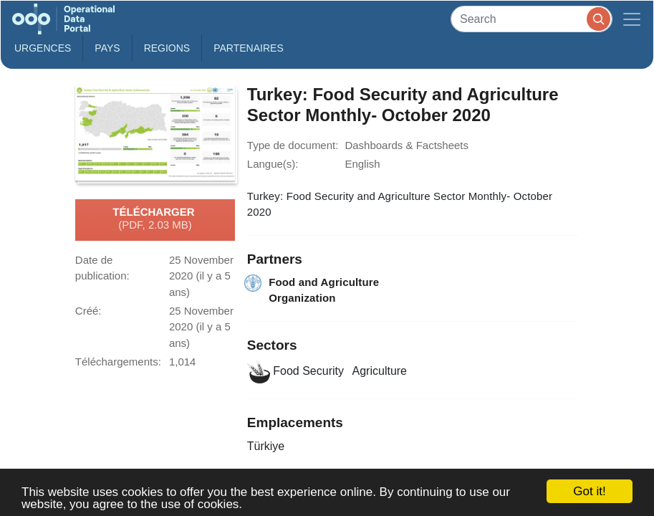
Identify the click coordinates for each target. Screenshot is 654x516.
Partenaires (248, 48)
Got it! (589, 491)
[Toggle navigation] (631, 19)
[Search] (531, 19)
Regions (167, 48)
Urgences (42, 48)
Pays (107, 48)
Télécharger (154, 219)
